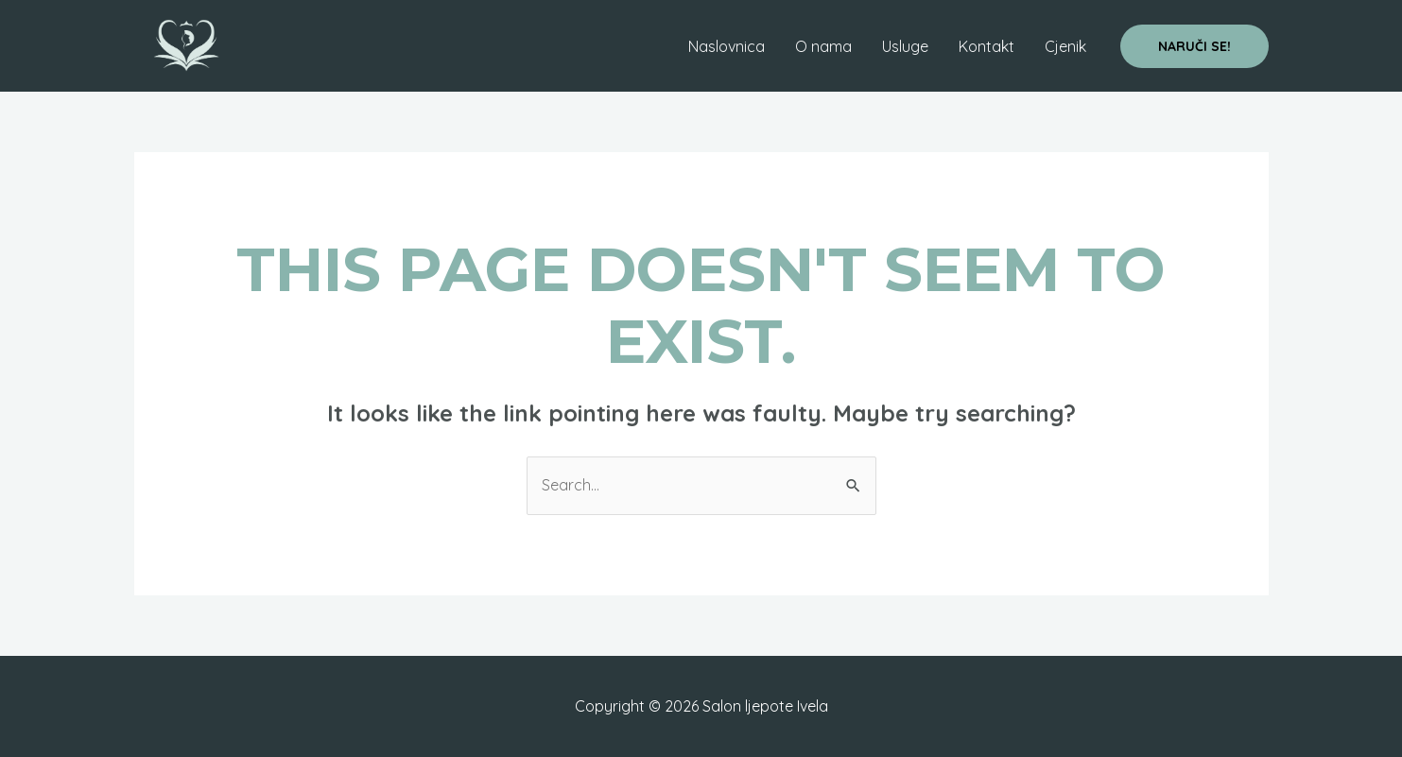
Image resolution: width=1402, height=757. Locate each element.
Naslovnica (726, 46)
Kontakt (986, 46)
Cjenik (1065, 46)
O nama (823, 46)
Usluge (905, 46)
